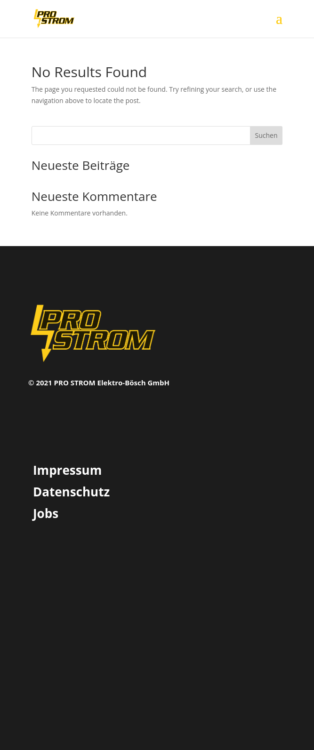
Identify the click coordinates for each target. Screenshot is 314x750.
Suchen (266, 135)
